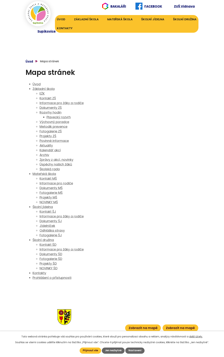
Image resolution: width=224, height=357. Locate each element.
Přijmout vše (90, 350)
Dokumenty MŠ (51, 188)
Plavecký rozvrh (59, 117)
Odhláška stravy (52, 230)
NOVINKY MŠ (49, 202)
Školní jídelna (152, 19)
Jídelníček (47, 226)
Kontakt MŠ (48, 178)
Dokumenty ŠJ (51, 221)
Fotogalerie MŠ (51, 192)
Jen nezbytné (113, 350)
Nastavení (135, 350)
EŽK (42, 93)
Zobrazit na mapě (143, 328)
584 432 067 (92, 326)
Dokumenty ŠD (51, 254)
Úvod (61, 19)
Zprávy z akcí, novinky (56, 159)
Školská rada (50, 169)
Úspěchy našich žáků (56, 164)
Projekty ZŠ (48, 136)
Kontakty (64, 28)
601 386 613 (109, 321)
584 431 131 (91, 321)
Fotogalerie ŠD (51, 259)
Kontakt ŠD (48, 244)
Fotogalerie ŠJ (51, 235)
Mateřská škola (120, 19)
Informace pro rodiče (56, 183)
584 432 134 (92, 316)
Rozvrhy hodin (50, 112)
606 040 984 (111, 310)
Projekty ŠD (48, 263)
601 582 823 (112, 316)
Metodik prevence (53, 126)
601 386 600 (113, 326)
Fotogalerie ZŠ (51, 131)
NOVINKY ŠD (48, 268)
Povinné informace (54, 141)
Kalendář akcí (50, 150)
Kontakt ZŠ (48, 98)
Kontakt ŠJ (48, 211)
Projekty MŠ (48, 197)
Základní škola (86, 19)
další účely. (196, 336)
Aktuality (46, 145)
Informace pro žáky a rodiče (62, 103)
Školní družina (185, 19)
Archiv (44, 155)
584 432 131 (91, 310)
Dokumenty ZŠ (51, 107)
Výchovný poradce (54, 122)
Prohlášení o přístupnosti (52, 277)
